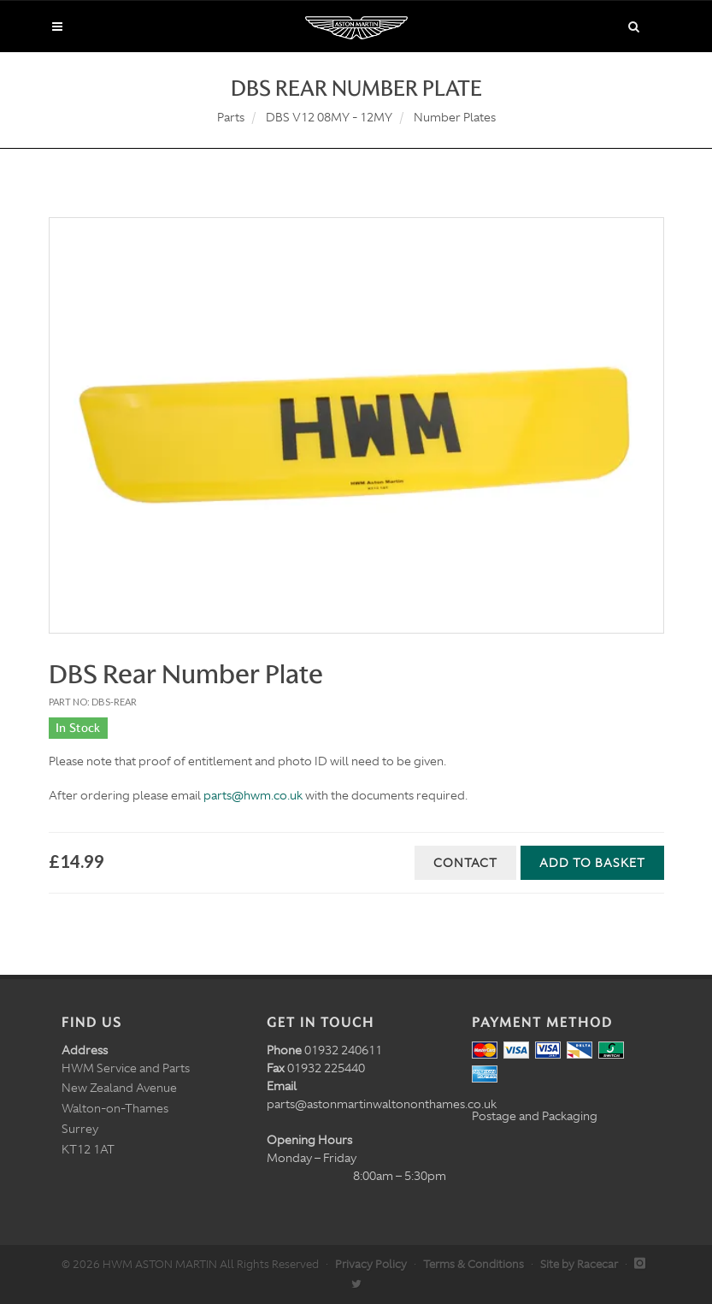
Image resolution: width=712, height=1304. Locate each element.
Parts (230, 117)
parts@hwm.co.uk (253, 795)
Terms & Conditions (473, 1264)
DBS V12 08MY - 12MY (329, 117)
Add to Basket (592, 862)
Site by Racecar (579, 1264)
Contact (465, 862)
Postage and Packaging (534, 1116)
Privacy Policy (371, 1264)
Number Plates (455, 117)
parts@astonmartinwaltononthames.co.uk (382, 1104)
